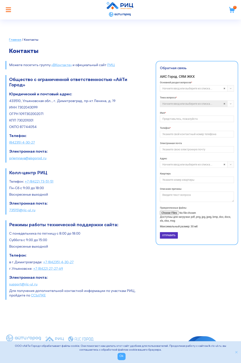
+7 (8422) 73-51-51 (39, 181)
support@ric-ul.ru (23, 284)
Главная (15, 39)
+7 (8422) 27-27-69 (48, 269)
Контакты (31, 39)
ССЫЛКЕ (38, 295)
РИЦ (111, 65)
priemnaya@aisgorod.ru (27, 158)
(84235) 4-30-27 (22, 142)
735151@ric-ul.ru (22, 210)
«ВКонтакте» (61, 65)
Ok (121, 356)
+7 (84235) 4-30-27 (58, 262)
